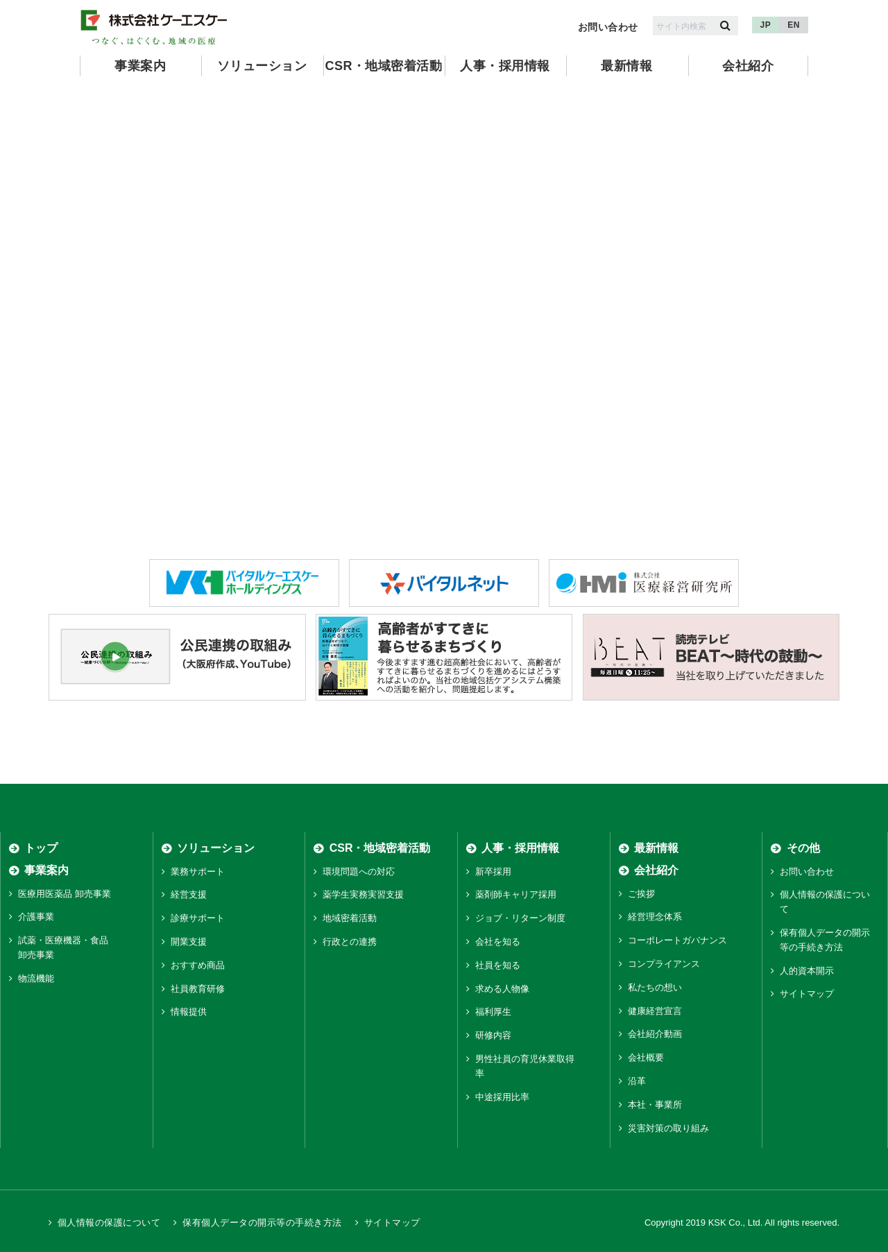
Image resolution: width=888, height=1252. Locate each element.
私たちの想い (655, 987)
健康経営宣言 (655, 1011)
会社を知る (497, 941)
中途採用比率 (502, 1097)
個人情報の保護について (109, 1222)
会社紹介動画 (655, 1034)
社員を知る (497, 965)
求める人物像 (502, 989)
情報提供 (189, 1011)
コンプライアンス (664, 964)
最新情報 (626, 66)
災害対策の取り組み (668, 1128)
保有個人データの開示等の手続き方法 (261, 1222)
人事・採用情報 (504, 66)
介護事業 (36, 917)
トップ (41, 848)
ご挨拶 (641, 894)
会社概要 (646, 1057)
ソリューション (262, 66)
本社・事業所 (655, 1104)
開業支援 (189, 941)
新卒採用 (493, 871)
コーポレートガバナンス (677, 940)
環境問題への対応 (359, 871)
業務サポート (198, 871)
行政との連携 (350, 941)
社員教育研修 (198, 989)
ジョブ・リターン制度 (520, 918)
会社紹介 (748, 66)
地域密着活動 (350, 918)
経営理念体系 (655, 917)
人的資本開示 (807, 971)
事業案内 (140, 66)
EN (793, 25)
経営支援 (189, 895)
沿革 (637, 1081)
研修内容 (493, 1035)
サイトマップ (807, 993)
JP (765, 25)
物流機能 (36, 978)
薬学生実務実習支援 (363, 895)
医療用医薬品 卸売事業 (64, 894)
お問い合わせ (608, 27)
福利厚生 (493, 1011)
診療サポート (198, 918)
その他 (803, 848)
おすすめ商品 (198, 965)
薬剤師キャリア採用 (515, 895)
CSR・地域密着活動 (383, 66)
